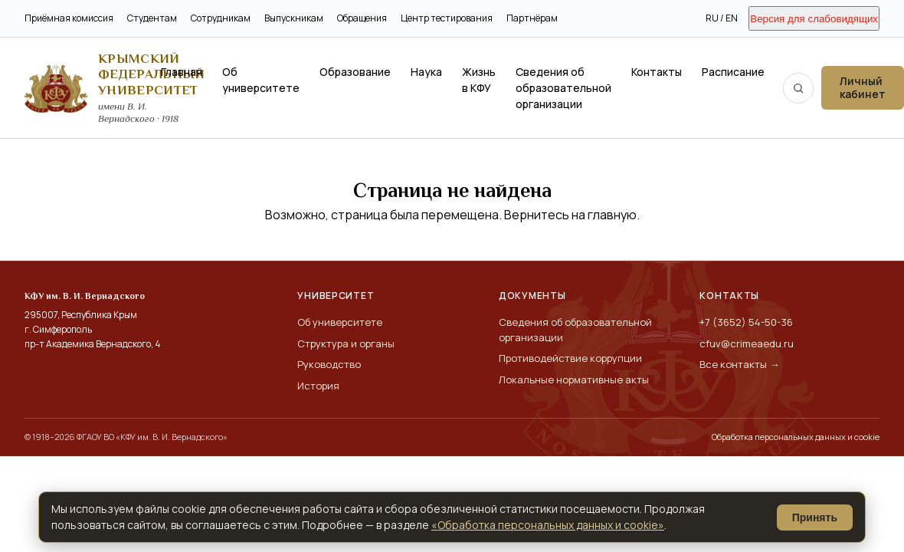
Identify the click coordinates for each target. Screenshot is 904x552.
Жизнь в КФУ (479, 79)
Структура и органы (346, 343)
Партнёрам (532, 18)
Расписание (733, 71)
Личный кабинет (863, 87)
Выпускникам (293, 18)
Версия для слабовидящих (814, 19)
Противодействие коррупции (570, 358)
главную (612, 214)
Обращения (362, 18)
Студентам (152, 18)
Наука (426, 71)
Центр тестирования (447, 18)
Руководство (329, 364)
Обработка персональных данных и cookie (795, 436)
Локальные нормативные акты (574, 379)
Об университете (261, 79)
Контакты (656, 71)
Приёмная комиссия (69, 18)
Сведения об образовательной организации (563, 87)
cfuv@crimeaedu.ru (746, 343)
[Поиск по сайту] (798, 88)
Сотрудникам (221, 18)
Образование (355, 71)
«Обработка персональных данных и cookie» (547, 525)
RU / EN (722, 18)
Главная (181, 71)
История (318, 386)
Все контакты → (739, 364)
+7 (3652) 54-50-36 (746, 322)
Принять (814, 517)
